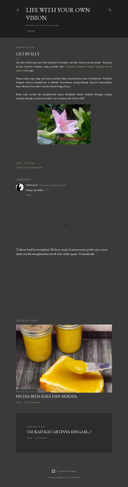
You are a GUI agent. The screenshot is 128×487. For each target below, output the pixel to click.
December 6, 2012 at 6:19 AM (52, 185)
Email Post (29, 163)
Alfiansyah (32, 185)
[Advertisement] (64, 287)
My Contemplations (32, 167)
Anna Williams (73, 477)
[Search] (110, 9)
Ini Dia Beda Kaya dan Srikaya (46, 396)
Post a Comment (32, 402)
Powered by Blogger (64, 471)
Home (31, 31)
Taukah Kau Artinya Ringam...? (59, 431)
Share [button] (19, 163)
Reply (29, 195)
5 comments (41, 438)
